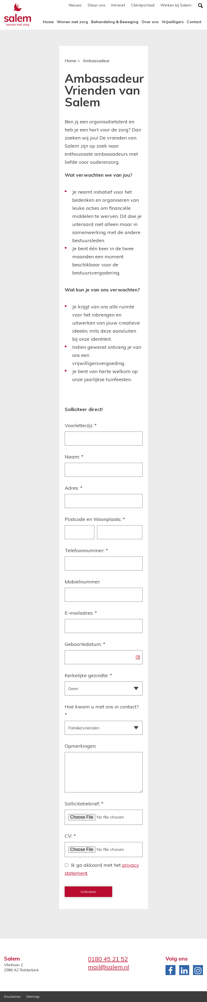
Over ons (150, 21)
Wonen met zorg (72, 21)
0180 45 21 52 (108, 959)
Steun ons (96, 5)
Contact (194, 21)
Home (48, 21)
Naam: (74, 457)
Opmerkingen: (80, 746)
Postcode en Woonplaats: (95, 519)
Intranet (118, 5)
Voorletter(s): (81, 425)
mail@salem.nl (108, 967)
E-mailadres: (81, 613)
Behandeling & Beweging (114, 21)
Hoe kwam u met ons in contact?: (102, 711)
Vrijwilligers (173, 21)
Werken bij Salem (175, 5)
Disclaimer (12, 996)
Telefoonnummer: (86, 550)
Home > (72, 60)
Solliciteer (88, 892)
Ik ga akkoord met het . (102, 869)
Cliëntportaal (142, 5)
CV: (70, 836)
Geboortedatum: (85, 644)
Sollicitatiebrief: (84, 804)
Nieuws (75, 5)
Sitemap (33, 996)
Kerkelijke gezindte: (88, 675)
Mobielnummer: (82, 582)
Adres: (73, 488)
